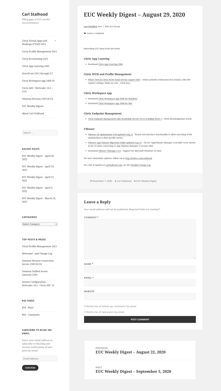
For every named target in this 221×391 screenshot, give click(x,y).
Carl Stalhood (35, 14)
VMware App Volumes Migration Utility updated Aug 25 (115, 142)
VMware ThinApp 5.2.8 (109, 150)
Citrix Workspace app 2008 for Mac (115, 103)
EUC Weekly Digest (146, 181)
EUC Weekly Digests (33, 106)
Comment (91, 217)
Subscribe (30, 367)
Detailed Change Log (141, 165)
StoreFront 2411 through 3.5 (37, 73)
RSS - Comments (31, 314)
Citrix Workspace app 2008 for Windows (117, 98)
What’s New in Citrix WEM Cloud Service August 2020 (114, 79)
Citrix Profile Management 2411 (39, 51)
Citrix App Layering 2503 (35, 66)
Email (89, 277)
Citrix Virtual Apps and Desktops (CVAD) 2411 (34, 42)
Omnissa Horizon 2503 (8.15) (37, 98)
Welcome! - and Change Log (37, 253)
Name (88, 264)
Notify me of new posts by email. (105, 312)
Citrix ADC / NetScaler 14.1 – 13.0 (37, 89)
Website (89, 291)
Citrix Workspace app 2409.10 (38, 80)
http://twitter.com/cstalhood (138, 158)
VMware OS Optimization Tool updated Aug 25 (110, 134)
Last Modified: (90, 26)
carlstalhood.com (114, 165)
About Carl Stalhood (33, 113)
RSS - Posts (28, 307)
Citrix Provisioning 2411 (35, 58)
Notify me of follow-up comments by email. (111, 306)
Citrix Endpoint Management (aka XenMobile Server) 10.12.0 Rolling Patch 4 (125, 118)
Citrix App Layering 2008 (110, 64)
